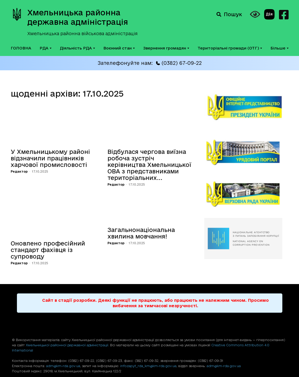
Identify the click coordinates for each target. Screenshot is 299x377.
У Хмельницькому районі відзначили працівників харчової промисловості (50, 158)
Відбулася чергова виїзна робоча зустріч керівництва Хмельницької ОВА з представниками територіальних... (149, 164)
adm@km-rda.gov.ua (63, 366)
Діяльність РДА (77, 48)
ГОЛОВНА (21, 48)
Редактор (19, 171)
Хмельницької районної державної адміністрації (67, 345)
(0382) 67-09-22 (179, 63)
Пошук (229, 14)
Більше (279, 48)
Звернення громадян (166, 48)
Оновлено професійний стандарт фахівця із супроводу (48, 250)
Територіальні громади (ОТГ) (230, 48)
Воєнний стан (119, 48)
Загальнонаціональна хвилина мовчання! (141, 233)
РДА (46, 48)
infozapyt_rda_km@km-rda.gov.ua (148, 366)
